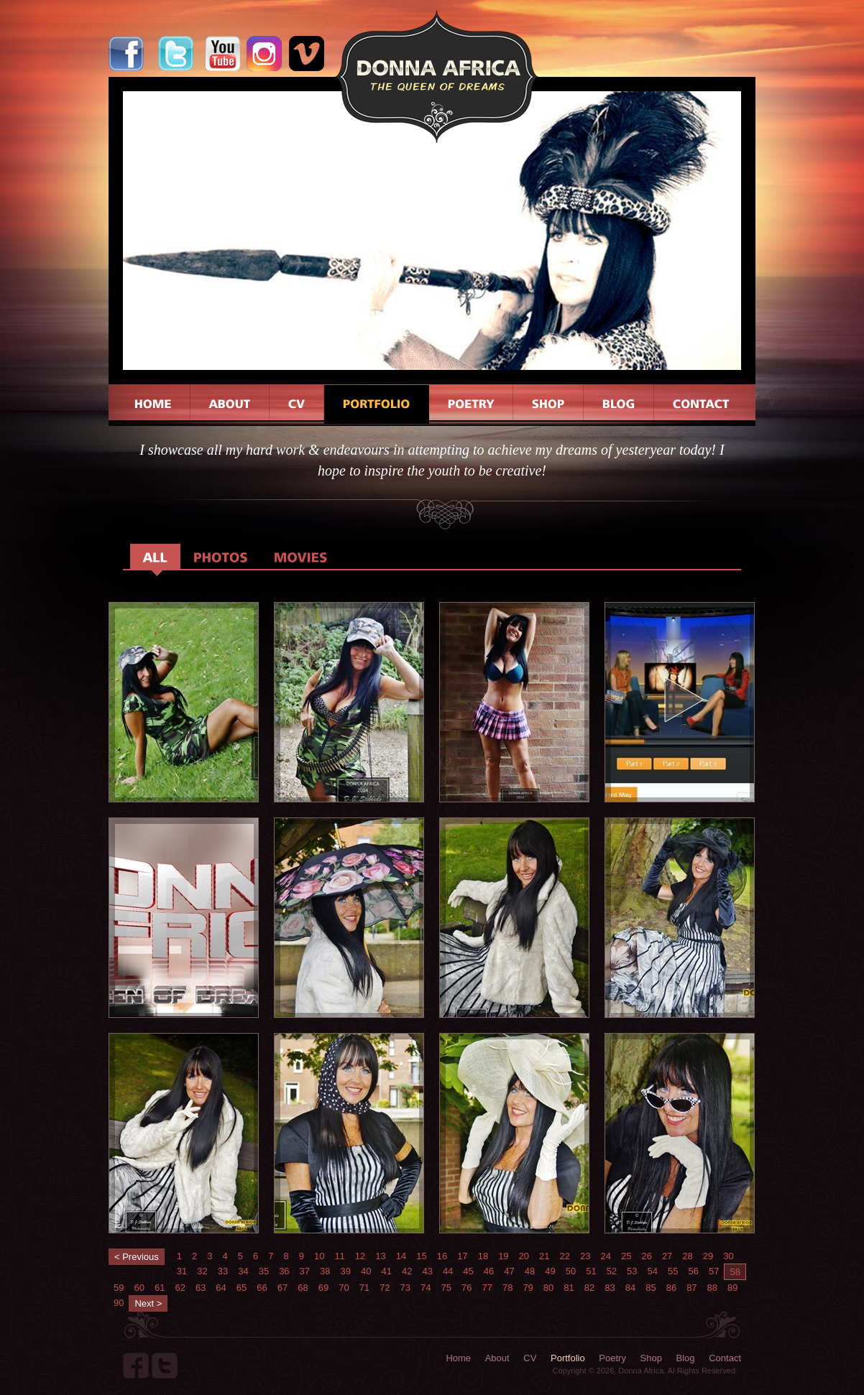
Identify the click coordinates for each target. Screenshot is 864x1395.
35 (264, 1271)
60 (139, 1287)
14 (401, 1256)
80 (548, 1287)
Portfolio (568, 1358)
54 (653, 1271)
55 (673, 1271)
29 (708, 1256)
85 (650, 1287)
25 (626, 1256)
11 (339, 1256)
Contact (725, 1358)
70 (344, 1287)
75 (446, 1287)
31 (182, 1271)
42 (407, 1271)
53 (632, 1271)
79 (528, 1287)
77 (487, 1287)
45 (468, 1271)
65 (241, 1287)
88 (712, 1287)
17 (462, 1256)
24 (605, 1256)
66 (262, 1287)
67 (282, 1287)
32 (202, 1271)
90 (119, 1302)
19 (503, 1256)
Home (458, 1358)
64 (221, 1287)
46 (489, 1271)
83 (610, 1287)
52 (612, 1271)
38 (325, 1271)
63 (201, 1287)
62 (180, 1287)
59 (119, 1287)
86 (671, 1287)
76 (466, 1287)
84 (630, 1287)
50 (571, 1271)
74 (425, 1287)
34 (243, 1271)
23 (585, 1256)
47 (509, 1271)
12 (360, 1256)
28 (687, 1256)
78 (507, 1287)
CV (529, 1358)
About (497, 1358)
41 (386, 1271)
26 (646, 1256)
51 (591, 1271)
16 (442, 1256)
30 (728, 1256)
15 (421, 1256)
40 (366, 1271)
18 (483, 1256)
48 (530, 1271)
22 (565, 1256)
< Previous (136, 1256)
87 (691, 1287)
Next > (148, 1303)
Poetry (612, 1358)
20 (524, 1256)
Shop (651, 1358)
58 (735, 1271)
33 (223, 1271)
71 (364, 1287)
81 (569, 1287)
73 (405, 1287)
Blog (685, 1358)
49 (550, 1271)
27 (667, 1256)
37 (305, 1271)
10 (319, 1256)
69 (323, 1287)
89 (732, 1287)
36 (284, 1271)
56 (694, 1271)
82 (589, 1287)
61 (160, 1287)
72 (385, 1287)
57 (714, 1271)
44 (448, 1271)
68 (303, 1287)
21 (544, 1256)
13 (380, 1256)
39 (346, 1271)
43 (427, 1271)
